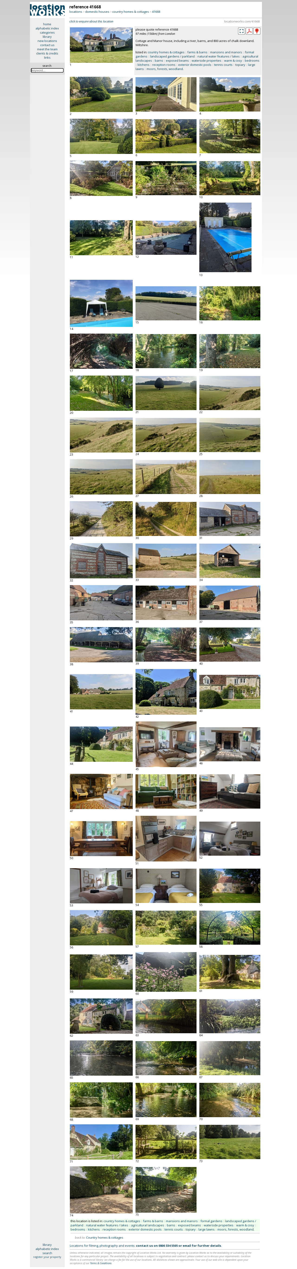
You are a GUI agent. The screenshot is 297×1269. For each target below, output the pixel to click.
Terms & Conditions (101, 1263)
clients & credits (47, 53)
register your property (47, 1257)
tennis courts (223, 65)
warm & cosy (233, 60)
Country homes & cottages (104, 1237)
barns (159, 60)
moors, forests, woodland (165, 69)
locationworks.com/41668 (242, 21)
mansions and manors (226, 52)
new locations (47, 41)
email (187, 1245)
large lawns (206, 1229)
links (47, 57)
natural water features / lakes (218, 56)
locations (75, 12)
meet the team (47, 49)
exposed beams (177, 60)
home (47, 24)
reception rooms (163, 65)
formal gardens (211, 1221)
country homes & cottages (130, 12)
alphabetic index (47, 28)
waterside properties (206, 60)
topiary (240, 65)
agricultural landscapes (147, 1225)
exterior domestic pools (194, 65)
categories (47, 32)
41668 (156, 12)
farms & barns (197, 52)
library (47, 37)
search (47, 1253)
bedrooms (252, 60)
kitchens (143, 65)
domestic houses (97, 12)
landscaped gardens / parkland (172, 56)
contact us (47, 45)
